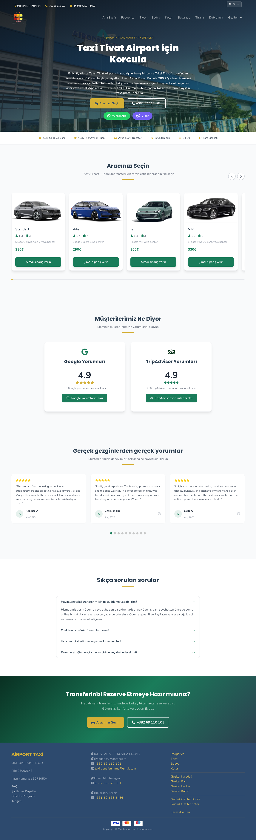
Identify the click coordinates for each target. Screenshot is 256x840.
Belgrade (184, 18)
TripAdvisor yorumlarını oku (171, 398)
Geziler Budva (180, 786)
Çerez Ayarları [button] (180, 812)
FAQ (14, 786)
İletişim (16, 801)
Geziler (235, 18)
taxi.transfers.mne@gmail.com (115, 769)
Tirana (199, 18)
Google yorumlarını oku (85, 398)
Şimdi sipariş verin (38, 262)
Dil (234, 4)
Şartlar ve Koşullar (23, 791)
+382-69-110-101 (108, 764)
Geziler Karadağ (181, 777)
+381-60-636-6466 (109, 798)
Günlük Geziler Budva (185, 799)
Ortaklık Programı (23, 796)
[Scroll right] (241, 176)
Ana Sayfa (109, 18)
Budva (156, 18)
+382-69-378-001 (108, 783)
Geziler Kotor (180, 791)
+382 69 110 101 (146, 103)
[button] (111, 533)
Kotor (169, 18)
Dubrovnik (216, 18)
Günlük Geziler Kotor (185, 804)
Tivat (143, 18)
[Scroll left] (232, 176)
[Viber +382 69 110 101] (142, 116)
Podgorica (127, 18)
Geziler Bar (178, 781)
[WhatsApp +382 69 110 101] (117, 116)
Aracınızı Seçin (107, 103)
